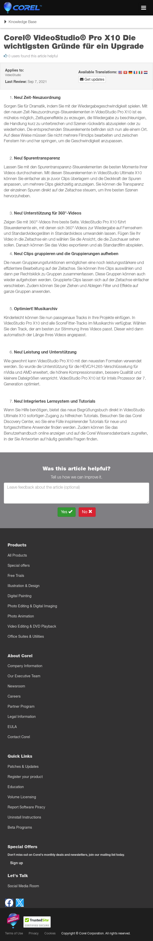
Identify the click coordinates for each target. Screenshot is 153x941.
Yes (66, 511)
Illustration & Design (24, 585)
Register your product (25, 776)
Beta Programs (20, 827)
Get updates (92, 79)
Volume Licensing (22, 797)
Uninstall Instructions (24, 817)
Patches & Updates (23, 766)
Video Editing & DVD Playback (32, 626)
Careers (14, 696)
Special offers (19, 565)
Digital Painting (19, 596)
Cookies (50, 933)
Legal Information (22, 716)
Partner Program (21, 706)
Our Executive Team (24, 676)
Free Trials (16, 575)
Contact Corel (19, 737)
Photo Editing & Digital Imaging (32, 606)
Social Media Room (23, 886)
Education (16, 787)
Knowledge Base (20, 23)
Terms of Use (14, 933)
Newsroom (16, 686)
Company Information (25, 666)
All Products (17, 555)
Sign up (16, 863)
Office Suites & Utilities (26, 636)
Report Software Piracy (26, 807)
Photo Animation (21, 616)
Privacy (34, 933)
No (87, 511)
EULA (12, 726)
